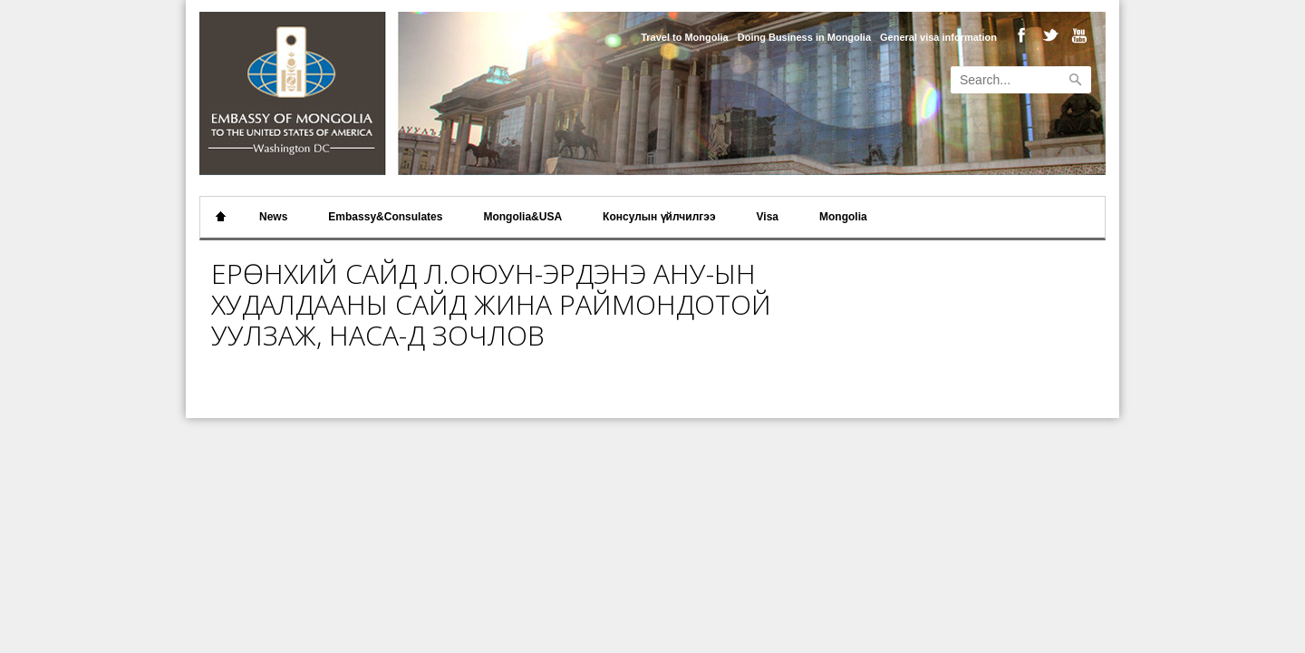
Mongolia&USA (522, 216)
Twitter (1048, 36)
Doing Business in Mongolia (804, 37)
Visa (767, 216)
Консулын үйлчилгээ (659, 216)
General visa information (938, 37)
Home (220, 217)
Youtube (1075, 36)
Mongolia (843, 216)
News (273, 216)
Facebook (1021, 36)
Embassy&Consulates (385, 216)
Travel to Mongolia (685, 37)
